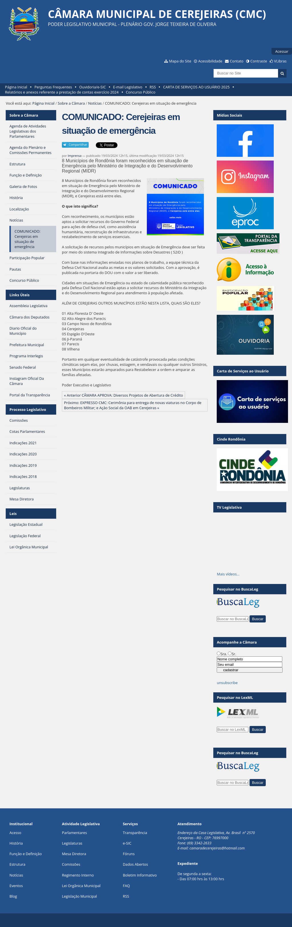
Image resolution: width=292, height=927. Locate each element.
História (16, 843)
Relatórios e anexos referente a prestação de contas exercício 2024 (62, 92)
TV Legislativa (229, 507)
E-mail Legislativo (127, 87)
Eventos (16, 885)
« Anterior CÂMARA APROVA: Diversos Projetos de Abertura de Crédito (123, 395)
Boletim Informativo (140, 875)
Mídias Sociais (229, 115)
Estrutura (17, 864)
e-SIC (127, 843)
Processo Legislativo (27, 409)
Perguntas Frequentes (53, 87)
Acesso (15, 832)
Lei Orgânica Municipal (81, 885)
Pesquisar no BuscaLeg (237, 589)
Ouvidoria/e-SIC (92, 87)
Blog (13, 896)
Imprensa (75, 155)
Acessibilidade (210, 61)
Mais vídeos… (228, 574)
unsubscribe (227, 682)
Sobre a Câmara (71, 103)
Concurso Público (140, 92)
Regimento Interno (78, 875)
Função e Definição (25, 853)
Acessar (281, 51)
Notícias (95, 103)
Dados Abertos (135, 864)
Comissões (71, 864)
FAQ (126, 885)
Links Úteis (19, 294)
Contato (237, 61)
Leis (13, 513)
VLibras (280, 61)
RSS (153, 87)
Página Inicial (16, 87)
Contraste (258, 61)
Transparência (135, 832)
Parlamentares (74, 832)
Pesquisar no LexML (235, 697)
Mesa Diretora (74, 853)
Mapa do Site (180, 61)
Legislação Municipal (79, 896)
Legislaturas (72, 843)
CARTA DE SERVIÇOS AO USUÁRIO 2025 (196, 87)
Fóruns (129, 853)
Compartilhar (78, 145)
